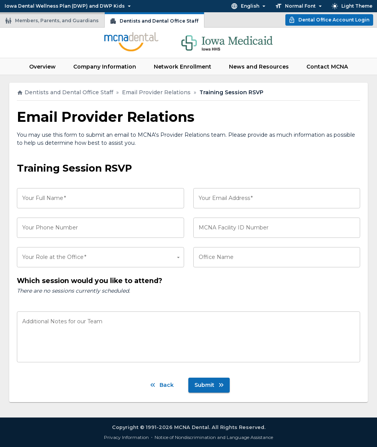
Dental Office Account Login (328, 19)
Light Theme (351, 6)
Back (161, 385)
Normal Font (299, 6)
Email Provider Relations (156, 92)
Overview (42, 66)
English (249, 6)
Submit (209, 385)
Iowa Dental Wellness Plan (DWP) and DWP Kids (69, 6)
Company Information (104, 66)
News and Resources (259, 66)
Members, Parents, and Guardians (52, 20)
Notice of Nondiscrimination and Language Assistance (214, 437)
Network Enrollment (182, 66)
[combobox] (100, 257)
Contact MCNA (327, 66)
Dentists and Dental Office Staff (154, 21)
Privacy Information (126, 437)
